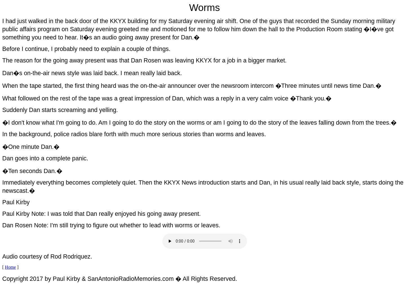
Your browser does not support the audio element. (204, 241)
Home (10, 267)
